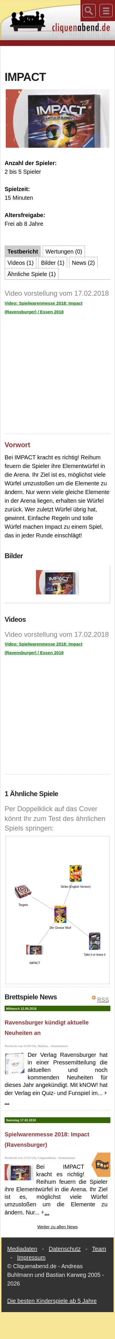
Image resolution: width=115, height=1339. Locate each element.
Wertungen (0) (63, 251)
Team (99, 1249)
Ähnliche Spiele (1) (31, 274)
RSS (103, 999)
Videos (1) (20, 263)
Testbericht (22, 251)
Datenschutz (65, 1249)
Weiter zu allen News (57, 1226)
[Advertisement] (57, 57)
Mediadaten (22, 1249)
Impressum (31, 1257)
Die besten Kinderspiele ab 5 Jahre (52, 1301)
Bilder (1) (52, 263)
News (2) (83, 263)
